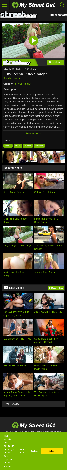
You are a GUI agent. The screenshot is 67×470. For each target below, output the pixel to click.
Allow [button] (52, 451)
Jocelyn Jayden (12, 78)
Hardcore (28, 146)
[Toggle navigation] (5, 5)
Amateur (8, 146)
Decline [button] (34, 451)
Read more (33, 133)
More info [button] (22, 451)
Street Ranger (23, 83)
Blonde (17, 146)
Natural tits (39, 146)
